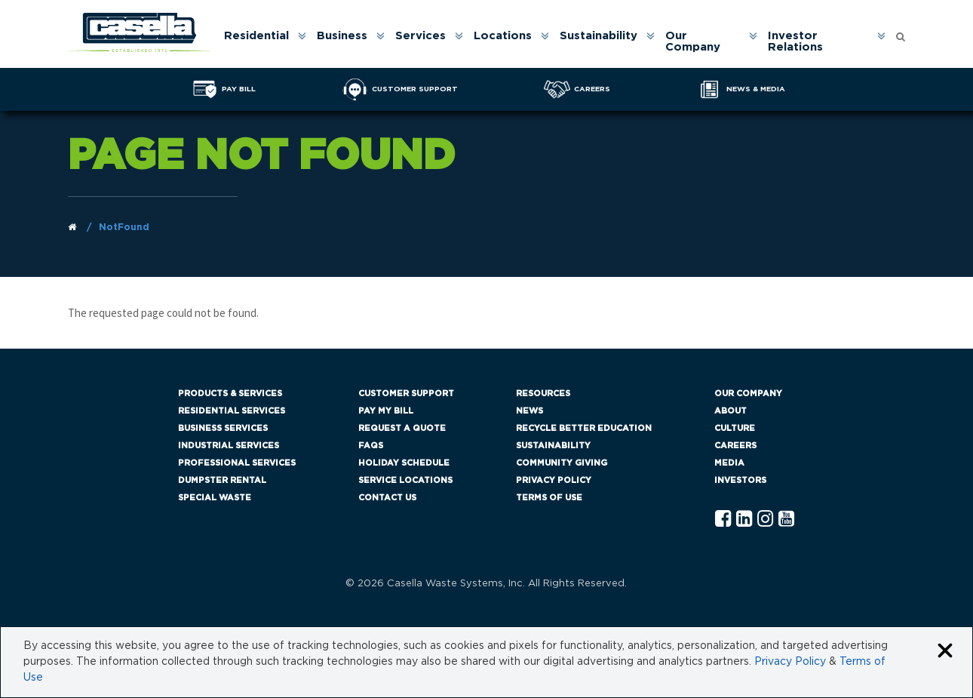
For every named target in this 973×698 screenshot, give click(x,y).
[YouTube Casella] (786, 519)
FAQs (370, 445)
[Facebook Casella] (723, 519)
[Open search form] (900, 33)
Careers (735, 445)
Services (420, 36)
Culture (734, 428)
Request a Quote (402, 428)
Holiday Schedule (404, 463)
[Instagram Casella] (765, 519)
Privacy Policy (553, 480)
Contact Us (387, 498)
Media (729, 463)
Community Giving (561, 463)
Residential (256, 36)
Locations (503, 36)
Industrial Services (228, 445)
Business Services (223, 428)
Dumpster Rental (222, 480)
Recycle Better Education (584, 428)
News (529, 411)
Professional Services (237, 463)
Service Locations (405, 480)
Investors (740, 480)
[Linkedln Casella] (744, 519)
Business (342, 36)
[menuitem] (264, 41)
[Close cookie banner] (945, 651)
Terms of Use (549, 498)
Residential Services (231, 411)
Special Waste (214, 498)
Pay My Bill (385, 411)
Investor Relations (795, 41)
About (730, 411)
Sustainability (598, 36)
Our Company (692, 41)
